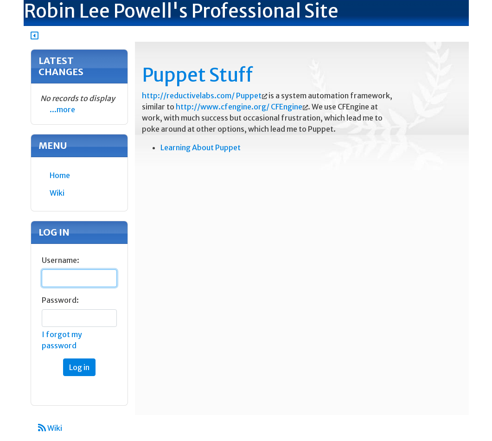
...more (62, 109)
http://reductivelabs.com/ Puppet (202, 95)
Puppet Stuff (197, 75)
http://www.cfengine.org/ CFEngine (239, 106)
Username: (60, 260)
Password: (60, 300)
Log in (79, 367)
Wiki (50, 428)
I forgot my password (62, 340)
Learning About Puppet (200, 147)
